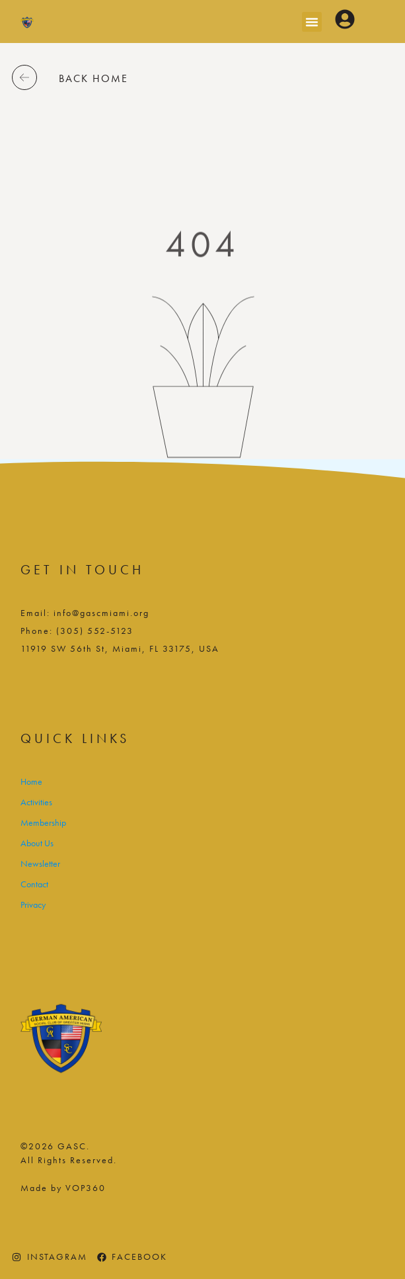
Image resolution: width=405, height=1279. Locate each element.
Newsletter (40, 863)
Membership (43, 822)
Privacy (33, 904)
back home (93, 78)
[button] (312, 22)
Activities (36, 802)
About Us (37, 843)
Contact (34, 884)
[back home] (24, 77)
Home (31, 781)
